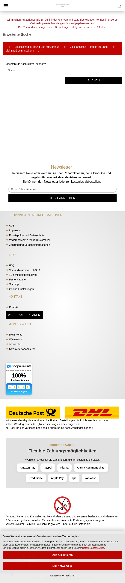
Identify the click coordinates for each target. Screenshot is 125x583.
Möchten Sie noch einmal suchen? (26, 63)
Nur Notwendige (62, 565)
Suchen (94, 80)
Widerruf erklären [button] (24, 314)
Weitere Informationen (62, 575)
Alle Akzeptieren (62, 554)
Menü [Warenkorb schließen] (6, 5)
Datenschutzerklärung (93, 548)
